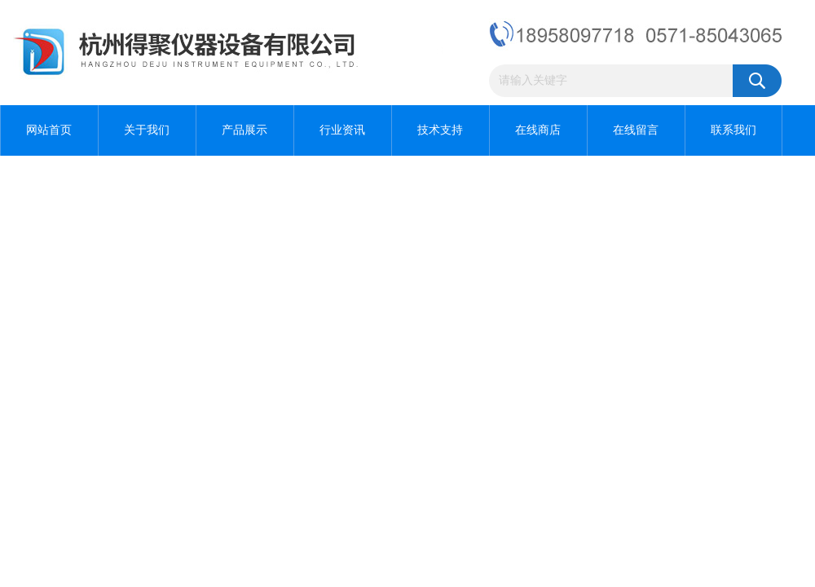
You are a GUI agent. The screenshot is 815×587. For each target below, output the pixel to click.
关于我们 (147, 130)
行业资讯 (342, 130)
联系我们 (733, 130)
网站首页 (49, 130)
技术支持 (440, 130)
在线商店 (538, 130)
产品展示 (244, 130)
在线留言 (636, 130)
